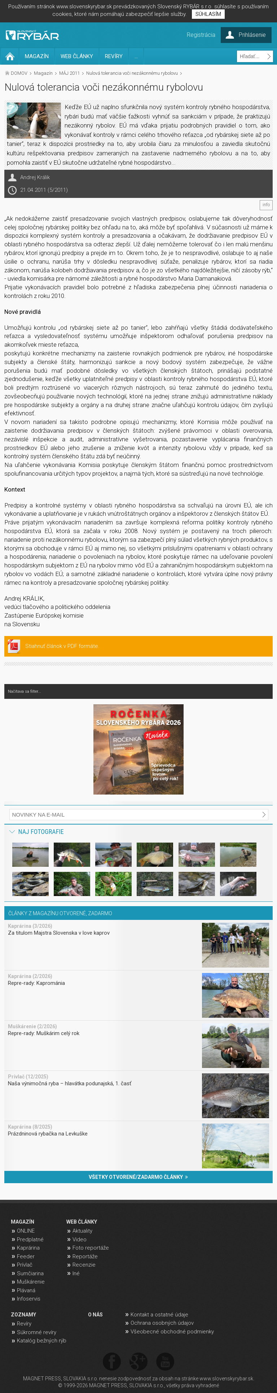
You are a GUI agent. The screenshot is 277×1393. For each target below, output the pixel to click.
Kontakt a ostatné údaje (159, 1314)
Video (79, 1239)
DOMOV (19, 73)
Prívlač (24, 1265)
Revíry (24, 1323)
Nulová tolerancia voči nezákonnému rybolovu (132, 73)
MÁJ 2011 (69, 73)
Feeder (26, 1256)
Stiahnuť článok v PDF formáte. (62, 646)
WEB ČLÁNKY (77, 56)
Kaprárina (28, 1248)
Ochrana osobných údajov (162, 1323)
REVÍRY (114, 56)
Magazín (43, 73)
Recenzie (84, 1265)
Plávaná (26, 1290)
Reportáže (85, 1256)
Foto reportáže (90, 1248)
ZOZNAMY (23, 1315)
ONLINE (26, 1231)
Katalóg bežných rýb (41, 1340)
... (136, 56)
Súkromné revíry (36, 1332)
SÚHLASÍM (208, 14)
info (266, 204)
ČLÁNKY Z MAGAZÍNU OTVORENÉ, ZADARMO (60, 913)
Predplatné (30, 1239)
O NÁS (95, 1315)
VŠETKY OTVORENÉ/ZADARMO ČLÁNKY (138, 1177)
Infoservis (28, 1298)
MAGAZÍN (37, 56)
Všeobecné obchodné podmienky (172, 1331)
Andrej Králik (35, 177)
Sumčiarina (30, 1273)
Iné (76, 1273)
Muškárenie (31, 1282)
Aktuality (82, 1231)
